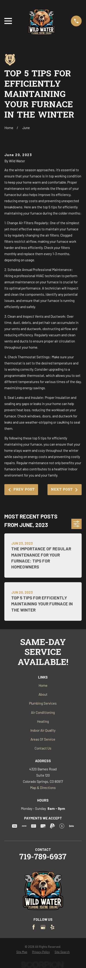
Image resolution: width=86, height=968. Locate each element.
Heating (43, 721)
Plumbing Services (43, 703)
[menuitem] (21, 952)
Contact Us (43, 748)
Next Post (64, 489)
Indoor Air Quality (42, 730)
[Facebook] (33, 927)
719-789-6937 (43, 857)
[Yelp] (52, 927)
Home (43, 685)
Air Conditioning (43, 712)
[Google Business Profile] (43, 927)
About (43, 694)
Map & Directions (43, 788)
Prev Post (21, 489)
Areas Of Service (43, 739)
